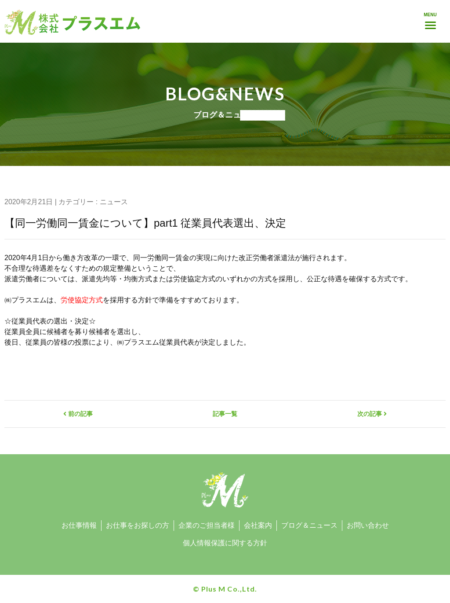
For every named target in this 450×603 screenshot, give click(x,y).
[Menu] (430, 20)
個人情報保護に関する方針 (225, 543)
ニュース (114, 202)
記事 (225, 413)
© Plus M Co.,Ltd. (225, 589)
